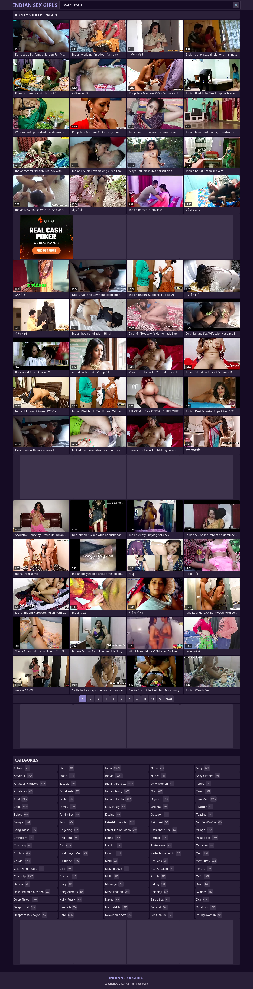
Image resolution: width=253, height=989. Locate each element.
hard (67, 915)
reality (158, 876)
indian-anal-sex (119, 783)
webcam (205, 845)
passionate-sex (164, 830)
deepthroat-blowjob (30, 915)
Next (169, 698)
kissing (113, 814)
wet (202, 853)
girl (66, 845)
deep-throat (26, 899)
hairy (66, 884)
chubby (22, 853)
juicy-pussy (115, 806)
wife (203, 876)
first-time (69, 837)
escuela (68, 783)
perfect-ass (161, 845)
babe (21, 806)
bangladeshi (25, 830)
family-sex (70, 814)
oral (157, 791)
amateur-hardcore (30, 783)
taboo (203, 783)
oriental (159, 806)
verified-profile (209, 822)
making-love (117, 868)
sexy (203, 768)
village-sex (207, 837)
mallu (112, 876)
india (113, 768)
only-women (163, 783)
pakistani (160, 822)
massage (114, 884)
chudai (22, 861)
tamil (203, 791)
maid (111, 861)
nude (158, 768)
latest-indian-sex (120, 822)
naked (112, 899)
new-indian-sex (118, 915)
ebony (67, 768)
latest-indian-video (121, 830)
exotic (67, 799)
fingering (69, 830)
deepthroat (25, 907)
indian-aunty (117, 791)
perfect (159, 837)
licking (113, 853)
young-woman (209, 915)
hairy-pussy (71, 899)
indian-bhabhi (118, 799)
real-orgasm (162, 868)
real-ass (159, 861)
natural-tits (116, 907)
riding (158, 884)
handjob (68, 907)
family (68, 806)
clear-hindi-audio (29, 868)
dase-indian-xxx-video (32, 891)
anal (21, 799)
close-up (24, 876)
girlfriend (70, 861)
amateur (23, 775)
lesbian (113, 845)
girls (66, 868)
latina (113, 837)
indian (114, 775)
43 (160, 698)
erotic (67, 775)
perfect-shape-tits (166, 853)
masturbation (117, 891)
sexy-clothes (208, 775)
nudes (158, 775)
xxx (202, 899)
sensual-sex (162, 915)
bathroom (24, 837)
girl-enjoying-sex (74, 853)
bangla (22, 822)
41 (144, 698)
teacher (204, 806)
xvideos (204, 891)
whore (204, 868)
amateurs (23, 791)
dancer (22, 884)
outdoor (160, 814)
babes (21, 814)
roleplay (160, 891)
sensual (159, 907)
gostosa (68, 876)
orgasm (160, 799)
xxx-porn (206, 907)
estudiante (70, 791)
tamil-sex (206, 799)
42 (152, 698)
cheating (23, 845)
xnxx (203, 884)
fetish (67, 822)
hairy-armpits (72, 891)
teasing (204, 814)
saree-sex (160, 899)
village (204, 830)
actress (22, 768)
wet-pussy (206, 861)
